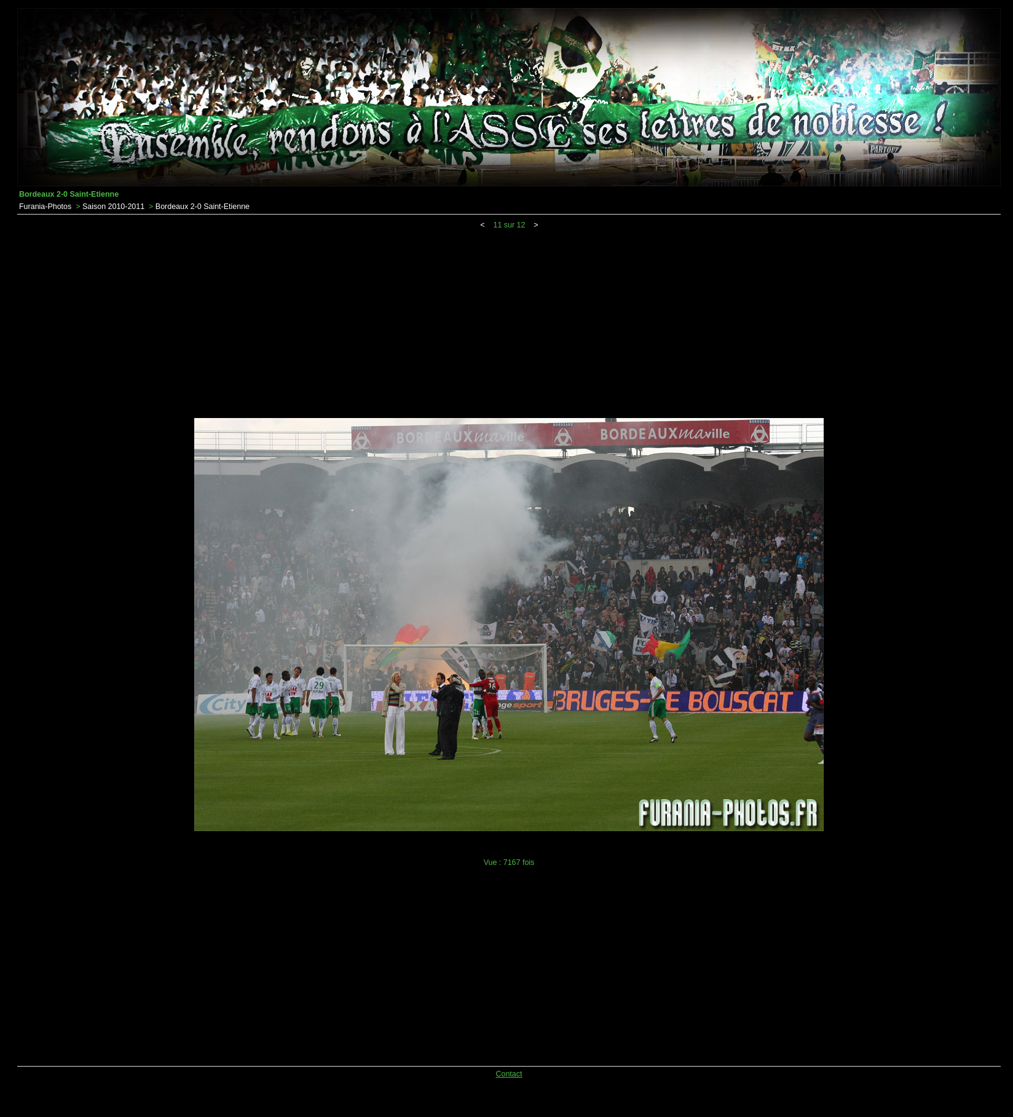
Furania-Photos (45, 206)
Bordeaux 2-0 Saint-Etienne (203, 206)
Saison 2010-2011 (113, 206)
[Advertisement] (509, 321)
